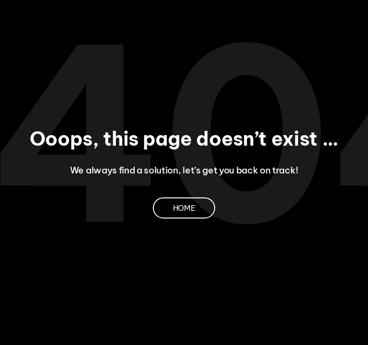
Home (184, 208)
